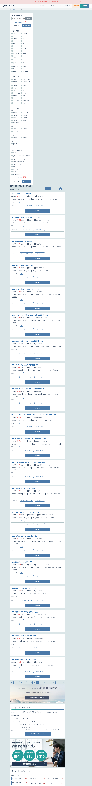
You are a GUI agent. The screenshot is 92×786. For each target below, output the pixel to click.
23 (27, 682)
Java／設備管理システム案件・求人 (22, 562)
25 (34, 682)
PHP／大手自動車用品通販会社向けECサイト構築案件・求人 (29, 462)
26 (37, 682)
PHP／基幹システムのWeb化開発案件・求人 (25, 612)
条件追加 (28, 18)
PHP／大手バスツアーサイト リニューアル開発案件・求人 (28, 389)
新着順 (48, 188)
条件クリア (16, 25)
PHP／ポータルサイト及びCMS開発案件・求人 (25, 365)
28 (44, 682)
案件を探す (26, 25)
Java (22, 202)
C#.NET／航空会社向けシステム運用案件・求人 (25, 512)
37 (56, 682)
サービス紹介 (51, 5)
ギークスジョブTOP (13, 9)
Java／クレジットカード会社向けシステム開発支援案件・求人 (30, 315)
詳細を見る (37, 211)
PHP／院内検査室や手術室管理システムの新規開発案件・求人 (30, 438)
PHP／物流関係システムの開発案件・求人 (24, 241)
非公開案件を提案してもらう (37, 734)
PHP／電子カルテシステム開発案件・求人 (24, 636)
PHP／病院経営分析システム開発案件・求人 (24, 536)
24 (31, 682)
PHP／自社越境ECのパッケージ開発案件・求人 (25, 488)
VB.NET (22, 423)
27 (40, 682)
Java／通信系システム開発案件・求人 (22, 265)
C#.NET (22, 520)
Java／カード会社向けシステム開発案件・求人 (25, 289)
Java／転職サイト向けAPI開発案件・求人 (24, 588)
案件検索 (42, 5)
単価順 (55, 188)
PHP (22, 249)
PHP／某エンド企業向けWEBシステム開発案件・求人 (27, 341)
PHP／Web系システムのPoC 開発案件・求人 (25, 659)
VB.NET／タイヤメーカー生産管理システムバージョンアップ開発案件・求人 (34, 415)
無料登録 (85, 5)
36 (53, 682)
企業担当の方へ (76, 5)
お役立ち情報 (68, 5)
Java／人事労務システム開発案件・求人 (23, 194)
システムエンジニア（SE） (27, 205)
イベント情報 (59, 5)
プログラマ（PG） (40, 205)
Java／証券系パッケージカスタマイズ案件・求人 (26, 217)
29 (47, 682)
